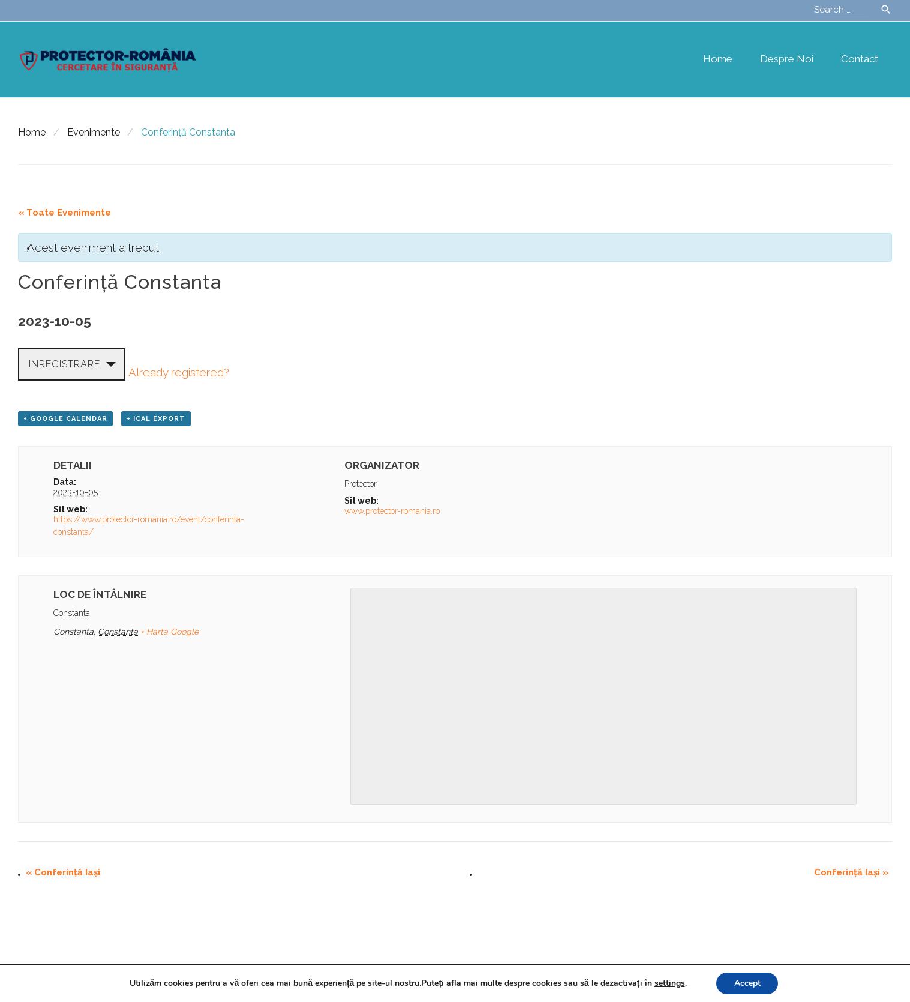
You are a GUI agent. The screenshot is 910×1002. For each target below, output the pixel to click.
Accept (747, 983)
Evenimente (93, 132)
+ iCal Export (156, 419)
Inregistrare (64, 364)
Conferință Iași (62, 872)
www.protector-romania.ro (392, 511)
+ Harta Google (169, 631)
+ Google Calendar (65, 419)
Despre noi (786, 59)
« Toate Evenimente (64, 212)
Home (717, 59)
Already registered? (179, 372)
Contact (859, 59)
